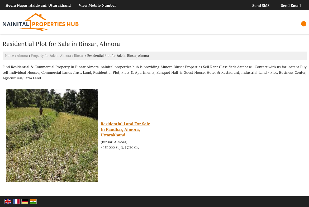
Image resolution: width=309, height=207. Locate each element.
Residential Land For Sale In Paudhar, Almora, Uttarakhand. (125, 129)
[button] (97, 5)
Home (9, 55)
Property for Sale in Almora (51, 55)
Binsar (79, 55)
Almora (22, 55)
